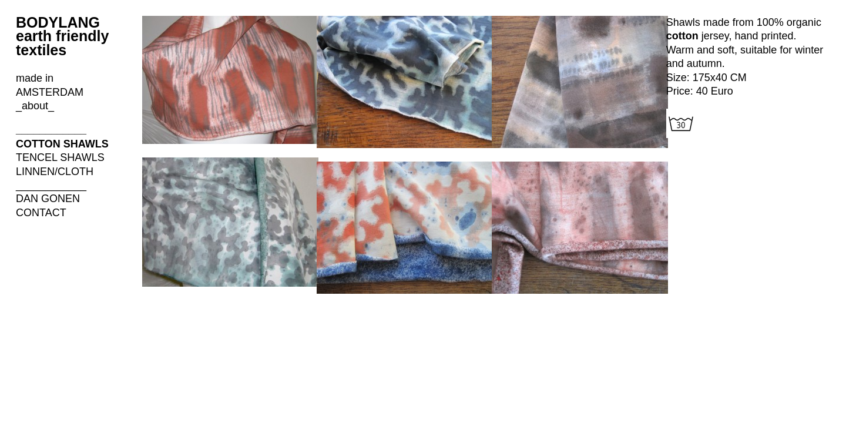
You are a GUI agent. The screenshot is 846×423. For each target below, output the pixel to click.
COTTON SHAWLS (62, 144)
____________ (51, 130)
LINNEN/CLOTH (54, 171)
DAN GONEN (48, 198)
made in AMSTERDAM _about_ (49, 92)
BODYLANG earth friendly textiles (62, 36)
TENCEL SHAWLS (60, 157)
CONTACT (41, 213)
